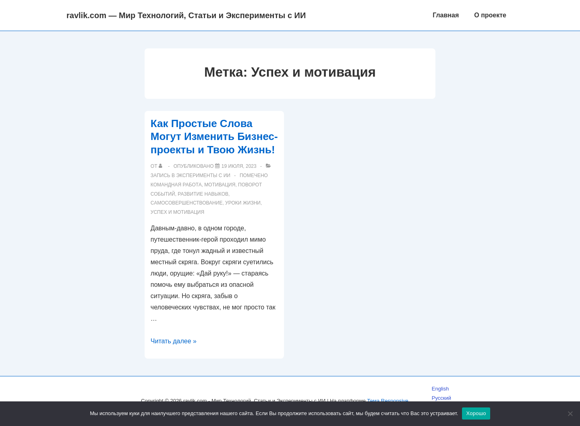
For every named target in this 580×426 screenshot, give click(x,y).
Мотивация (219, 185)
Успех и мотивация (177, 212)
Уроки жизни (243, 203)
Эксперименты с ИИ (203, 175)
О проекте (490, 15)
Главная (446, 15)
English (440, 389)
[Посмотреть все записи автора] (162, 166)
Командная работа (176, 185)
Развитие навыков (203, 194)
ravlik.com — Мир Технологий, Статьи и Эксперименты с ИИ (186, 15)
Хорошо (476, 413)
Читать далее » (174, 341)
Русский (441, 398)
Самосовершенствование (187, 203)
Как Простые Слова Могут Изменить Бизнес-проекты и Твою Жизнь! (214, 136)
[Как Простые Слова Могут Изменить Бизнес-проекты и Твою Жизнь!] (239, 166)
